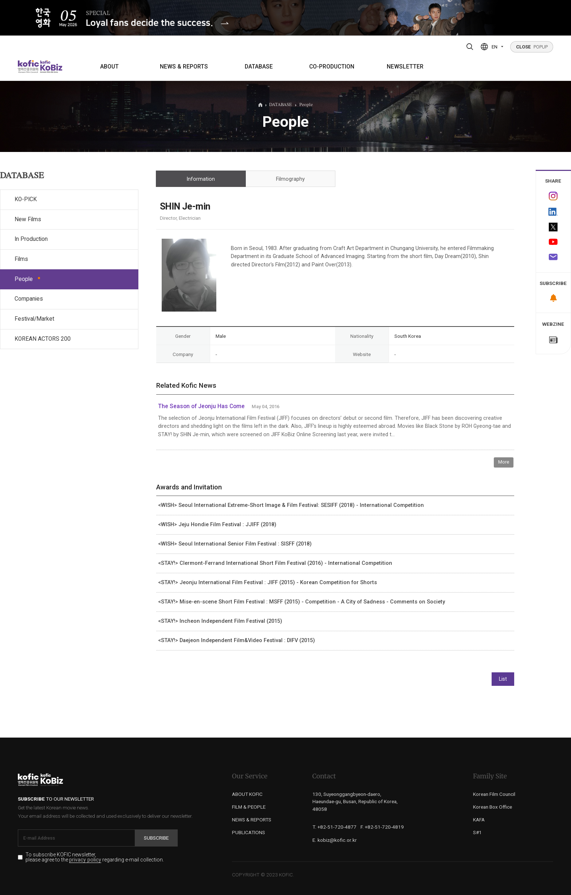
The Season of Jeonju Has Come (201, 406)
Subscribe (156, 838)
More (503, 462)
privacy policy (85, 860)
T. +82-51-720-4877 (334, 827)
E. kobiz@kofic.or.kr (334, 840)
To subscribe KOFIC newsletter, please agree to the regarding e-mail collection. (94, 857)
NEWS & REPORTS (184, 66)
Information (200, 179)
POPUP (532, 47)
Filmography (290, 179)
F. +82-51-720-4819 (382, 827)
